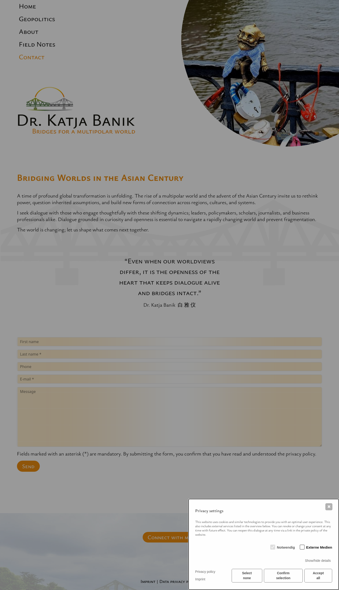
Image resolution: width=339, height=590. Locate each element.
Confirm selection (283, 575)
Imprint (200, 579)
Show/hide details (318, 560)
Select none (247, 575)
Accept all (318, 575)
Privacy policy (205, 572)
